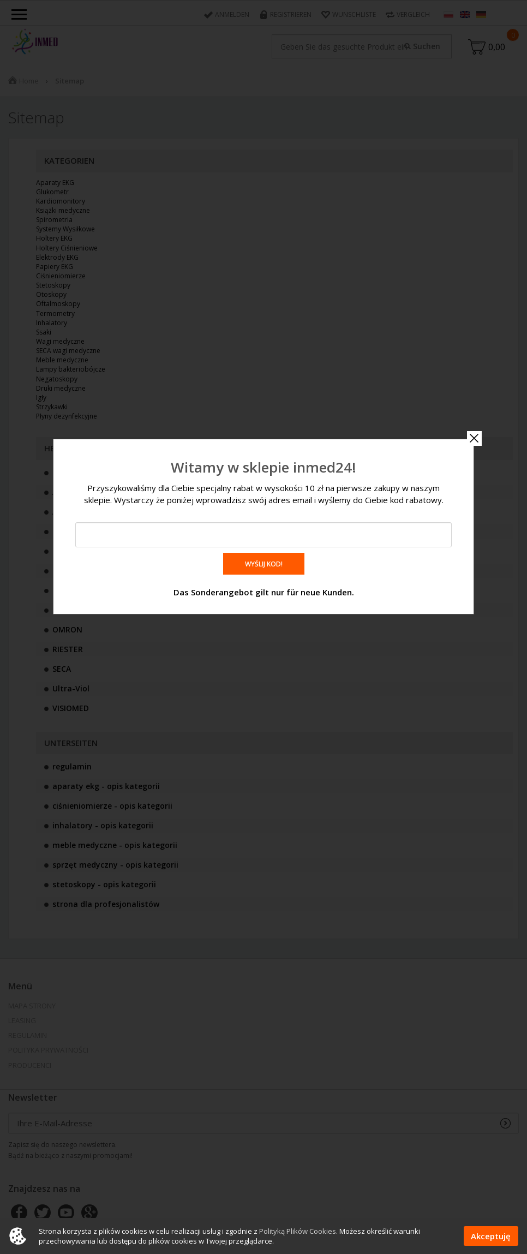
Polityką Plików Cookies (297, 1231)
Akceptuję (491, 1236)
